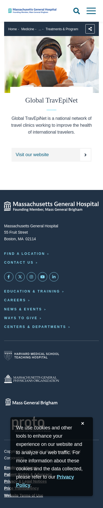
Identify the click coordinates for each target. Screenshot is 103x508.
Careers (15, 300)
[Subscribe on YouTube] (42, 276)
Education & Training (32, 291)
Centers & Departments (35, 327)
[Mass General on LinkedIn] (54, 276)
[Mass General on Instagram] (31, 276)
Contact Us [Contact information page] (19, 262)
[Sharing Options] (90, 29)
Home (12, 29)
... (39, 29)
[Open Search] (76, 11)
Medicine (27, 29)
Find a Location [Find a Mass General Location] (24, 254)
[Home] (34, 10)
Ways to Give (21, 318)
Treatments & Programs (63, 29)
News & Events (23, 309)
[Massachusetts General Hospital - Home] (51, 206)
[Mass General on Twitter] (20, 276)
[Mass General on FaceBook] (8, 276)
